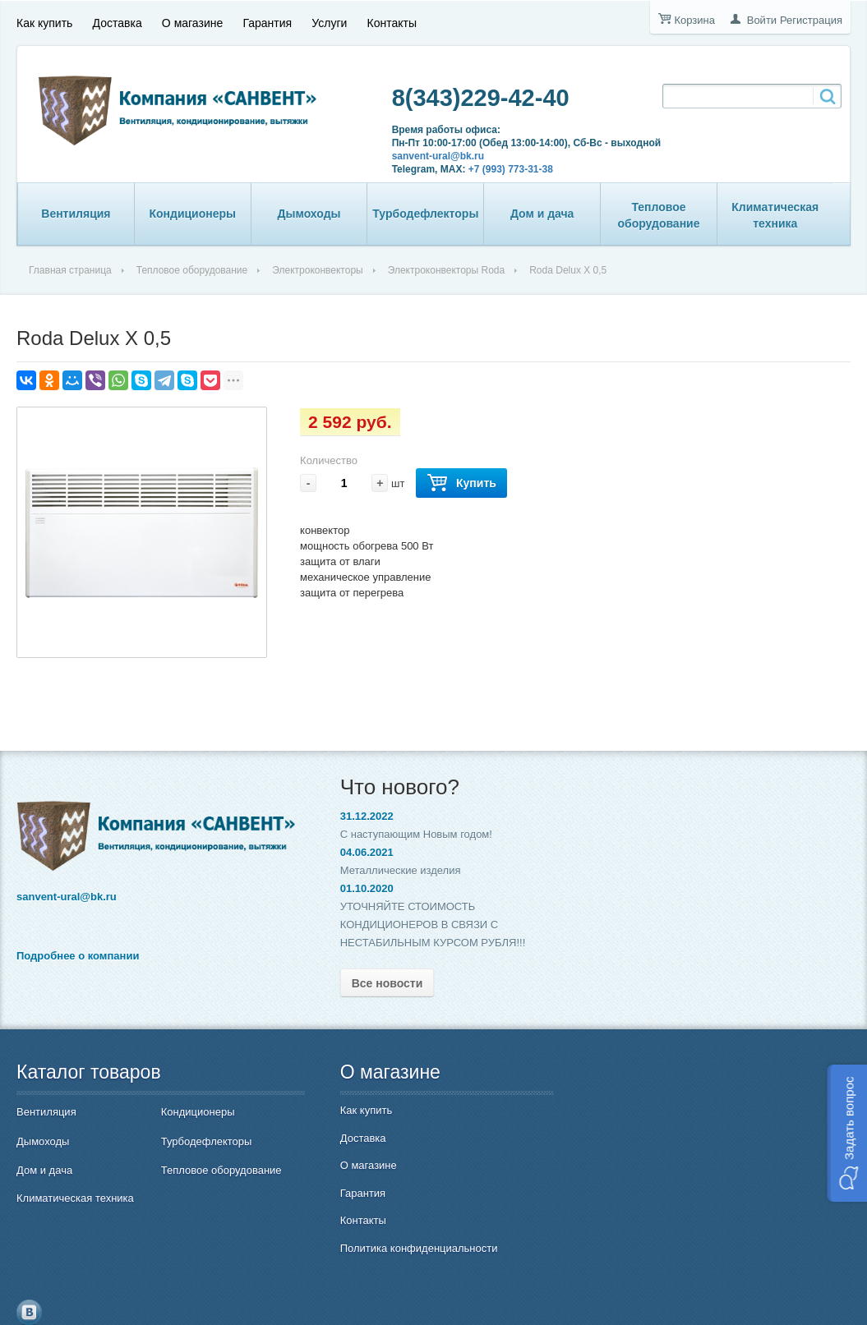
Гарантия (267, 22)
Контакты (392, 22)
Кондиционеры (192, 213)
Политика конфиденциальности (407, 1248)
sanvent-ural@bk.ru (434, 156)
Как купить (44, 22)
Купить (461, 483)
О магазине (192, 22)
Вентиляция (75, 213)
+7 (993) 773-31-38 (506, 169)
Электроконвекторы (317, 270)
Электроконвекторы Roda (446, 270)
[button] (847, 1133)
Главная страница (70, 270)
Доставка (117, 22)
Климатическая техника (775, 215)
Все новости (375, 983)
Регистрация (811, 20)
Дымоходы (309, 213)
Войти (762, 20)
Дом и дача (542, 213)
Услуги (329, 22)
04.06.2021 (354, 852)
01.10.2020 (354, 888)
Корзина (694, 20)
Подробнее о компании (77, 953)
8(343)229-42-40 (476, 98)
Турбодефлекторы (425, 213)
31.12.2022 (354, 816)
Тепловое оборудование (658, 215)
